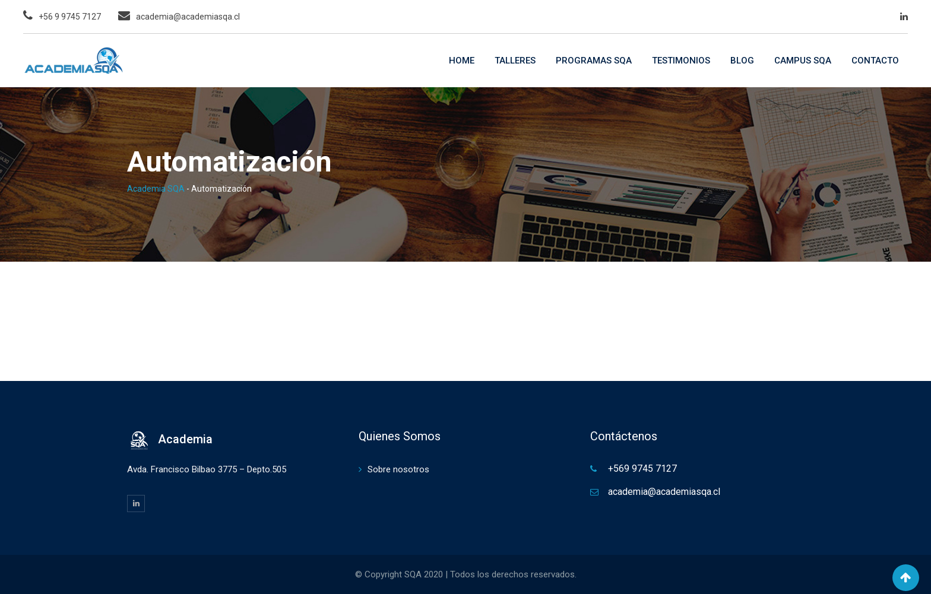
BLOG (742, 60)
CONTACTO (875, 60)
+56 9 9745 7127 (70, 16)
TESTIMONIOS (681, 60)
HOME (461, 60)
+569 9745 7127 (642, 468)
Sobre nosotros (398, 469)
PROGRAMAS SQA (594, 60)
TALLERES (515, 60)
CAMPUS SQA (802, 60)
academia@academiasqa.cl (188, 16)
